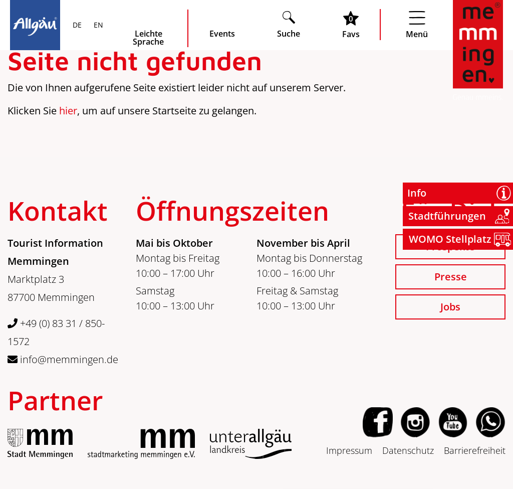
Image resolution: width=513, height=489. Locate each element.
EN (97, 26)
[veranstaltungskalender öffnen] (222, 24)
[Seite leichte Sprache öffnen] (148, 28)
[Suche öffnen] (288, 24)
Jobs (450, 306)
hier (68, 110)
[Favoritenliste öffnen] (351, 25)
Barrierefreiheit (474, 450)
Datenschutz (408, 450)
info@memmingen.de (63, 359)
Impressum (349, 450)
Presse (450, 276)
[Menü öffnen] (417, 24)
